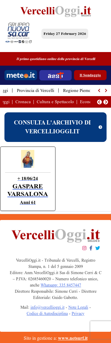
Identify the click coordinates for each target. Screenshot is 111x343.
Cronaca (23, 101)
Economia (89, 101)
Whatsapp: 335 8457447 (61, 285)
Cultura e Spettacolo (55, 101)
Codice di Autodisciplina (47, 313)
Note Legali (78, 307)
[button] (99, 90)
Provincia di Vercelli (35, 90)
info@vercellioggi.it (47, 307)
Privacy (78, 313)
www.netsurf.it (73, 338)
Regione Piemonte (80, 90)
